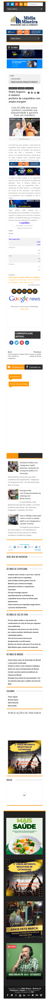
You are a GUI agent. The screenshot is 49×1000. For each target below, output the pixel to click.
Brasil (10, 779)
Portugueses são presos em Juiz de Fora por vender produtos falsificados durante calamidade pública (23, 632)
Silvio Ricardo (13, 703)
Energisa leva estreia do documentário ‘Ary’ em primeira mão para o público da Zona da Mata (24, 681)
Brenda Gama (13, 700)
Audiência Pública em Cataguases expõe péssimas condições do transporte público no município (29, 468)
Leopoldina (21, 88)
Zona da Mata (16, 79)
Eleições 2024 (13, 88)
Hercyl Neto (12, 706)
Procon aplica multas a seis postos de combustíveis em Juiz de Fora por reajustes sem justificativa (24, 623)
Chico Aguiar (13, 697)
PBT (32, 992)
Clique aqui (24, 309)
